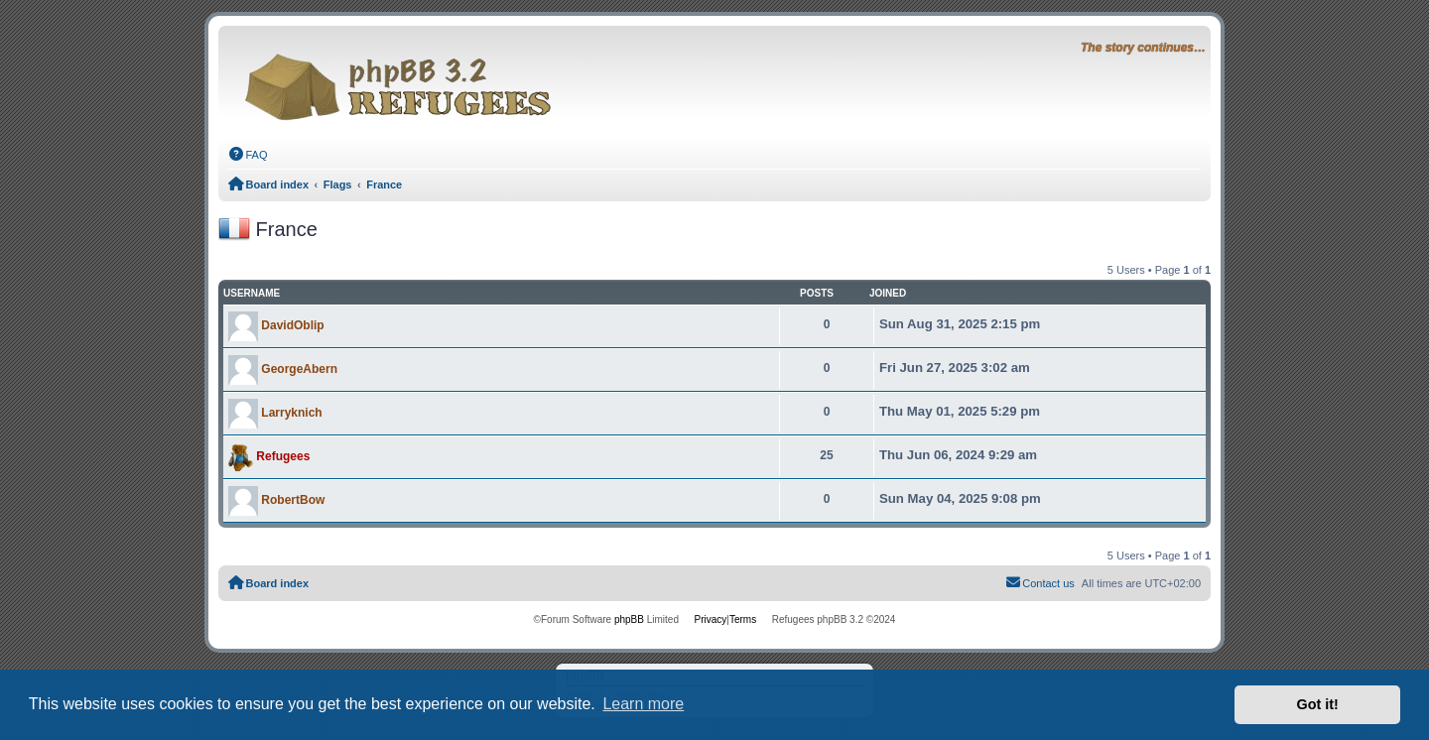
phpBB (629, 619)
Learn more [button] (643, 703)
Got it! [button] (1318, 704)
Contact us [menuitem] (1040, 582)
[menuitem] (248, 155)
